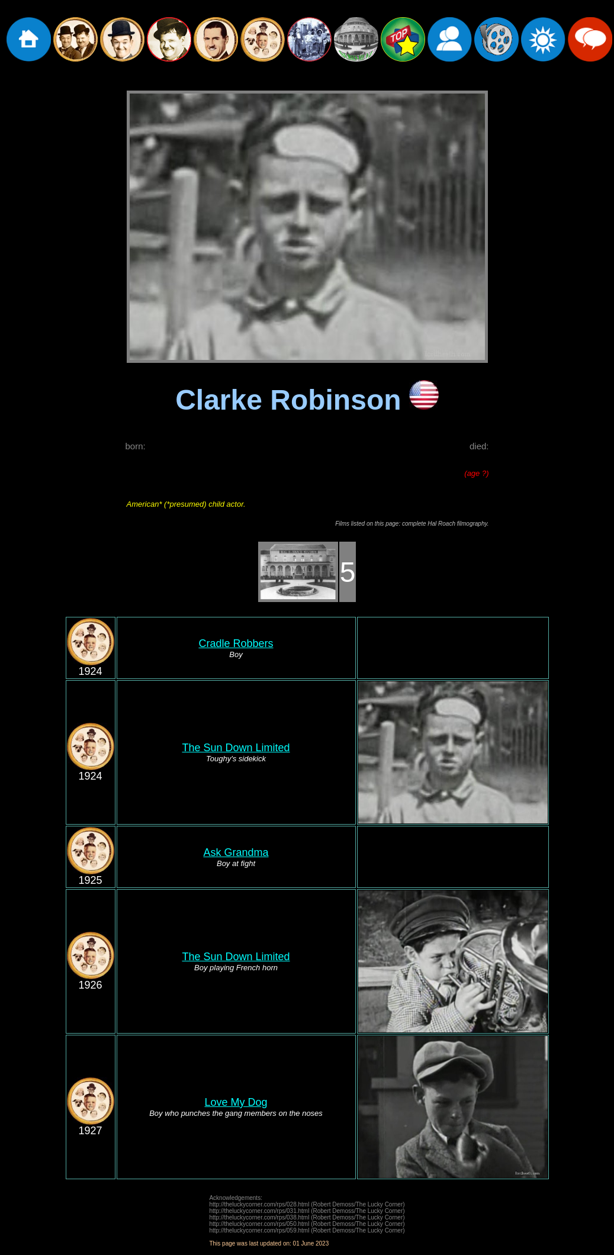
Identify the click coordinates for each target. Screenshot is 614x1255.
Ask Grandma (235, 852)
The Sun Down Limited (236, 748)
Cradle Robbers (235, 643)
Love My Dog (235, 1102)
